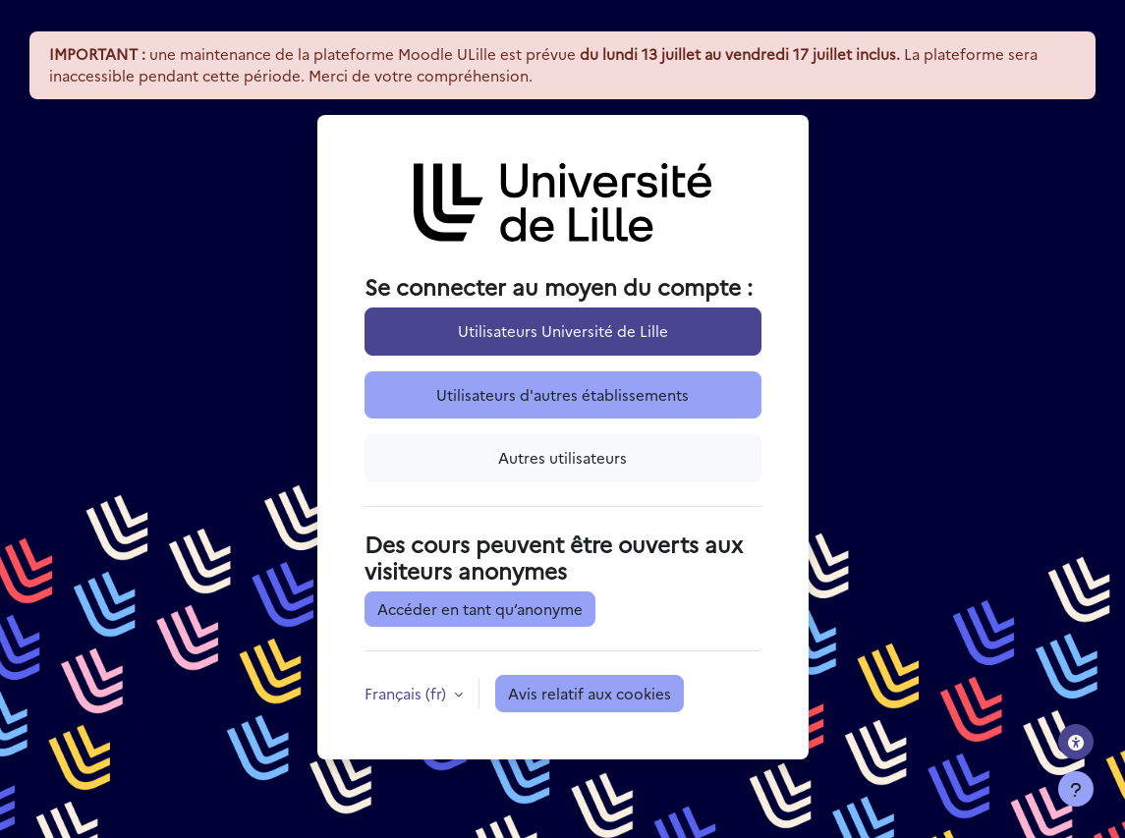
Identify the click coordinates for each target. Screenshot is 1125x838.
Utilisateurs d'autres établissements (562, 394)
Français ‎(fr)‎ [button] (407, 693)
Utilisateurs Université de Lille (563, 330)
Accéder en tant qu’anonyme (480, 608)
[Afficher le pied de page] (1076, 789)
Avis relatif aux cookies (589, 693)
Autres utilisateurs (562, 457)
